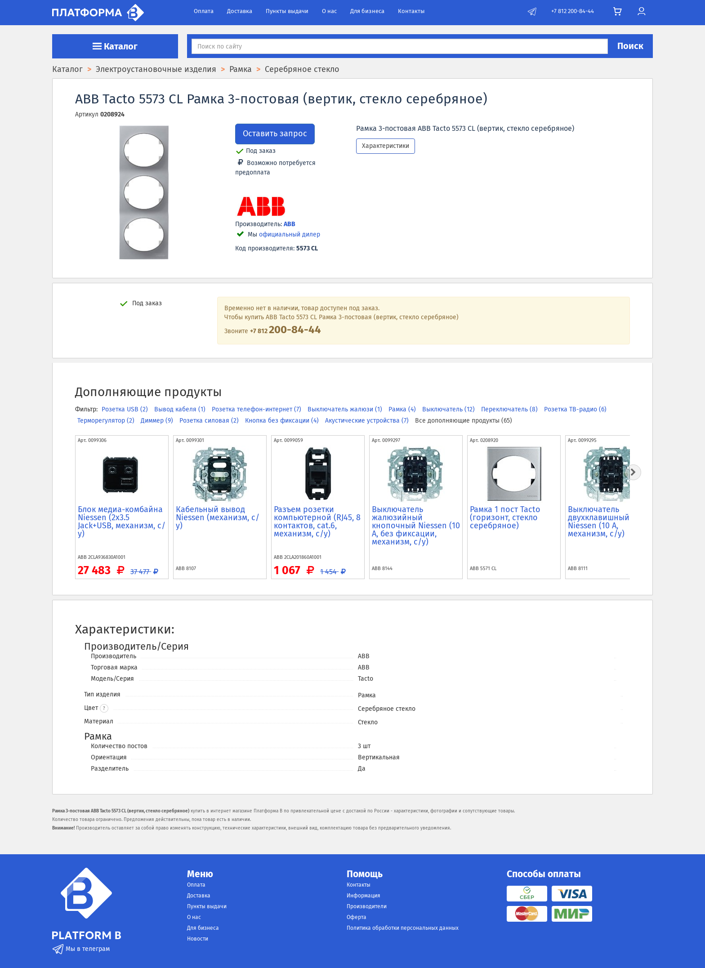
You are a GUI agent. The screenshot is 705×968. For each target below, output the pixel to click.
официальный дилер (289, 234)
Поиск (630, 45)
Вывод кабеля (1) (180, 409)
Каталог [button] (115, 46)
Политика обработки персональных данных (403, 928)
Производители (367, 906)
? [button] (104, 708)
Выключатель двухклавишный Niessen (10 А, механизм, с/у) (598, 521)
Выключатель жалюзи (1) (346, 409)
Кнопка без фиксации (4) (283, 420)
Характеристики (385, 146)
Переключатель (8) (510, 409)
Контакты (411, 11)
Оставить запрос (275, 133)
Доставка (239, 11)
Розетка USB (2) (126, 409)
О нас (329, 11)
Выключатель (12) (449, 409)
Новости (197, 939)
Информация (363, 895)
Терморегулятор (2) (106, 420)
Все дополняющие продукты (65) (463, 420)
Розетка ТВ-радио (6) (575, 409)
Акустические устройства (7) (368, 420)
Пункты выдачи (287, 11)
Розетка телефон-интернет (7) (257, 409)
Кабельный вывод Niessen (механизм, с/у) (217, 517)
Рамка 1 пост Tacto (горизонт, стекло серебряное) (505, 517)
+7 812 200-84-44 (572, 11)
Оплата (204, 11)
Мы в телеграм (81, 949)
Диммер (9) (158, 420)
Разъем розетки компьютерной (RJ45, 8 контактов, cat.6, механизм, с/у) (317, 521)
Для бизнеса (367, 11)
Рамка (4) (403, 409)
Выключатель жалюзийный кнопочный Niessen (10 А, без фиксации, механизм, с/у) (416, 525)
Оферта (356, 917)
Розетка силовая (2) (210, 420)
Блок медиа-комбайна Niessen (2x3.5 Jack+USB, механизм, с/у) (121, 521)
